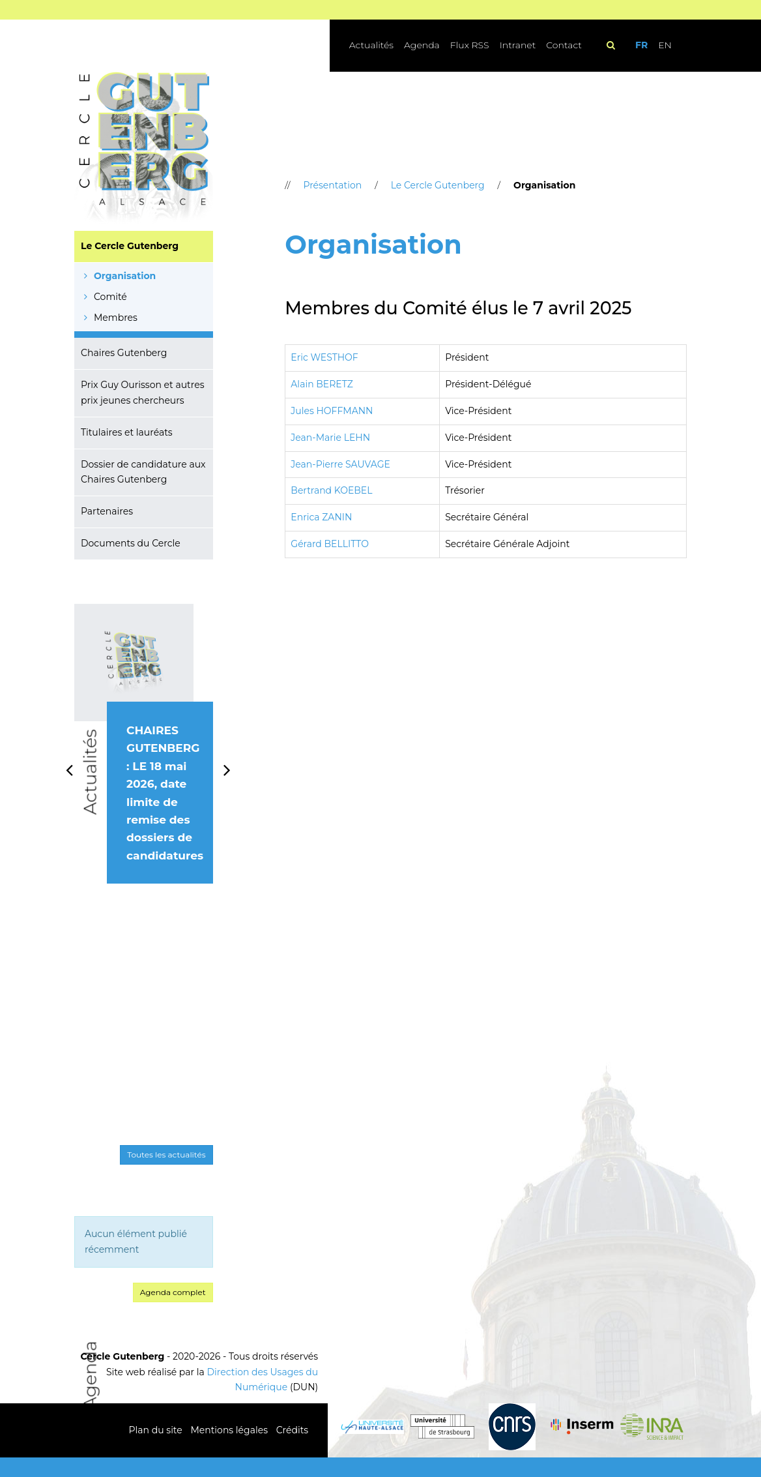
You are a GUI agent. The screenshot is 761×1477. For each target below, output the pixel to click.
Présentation (332, 185)
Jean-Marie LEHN (330, 437)
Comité (110, 297)
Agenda (422, 45)
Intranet (518, 45)
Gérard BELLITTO (330, 544)
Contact (564, 45)
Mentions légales (229, 1430)
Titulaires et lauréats (127, 432)
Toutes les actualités (166, 1154)
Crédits (292, 1430)
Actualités (371, 45)
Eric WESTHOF (324, 357)
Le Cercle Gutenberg (130, 246)
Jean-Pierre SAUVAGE (340, 464)
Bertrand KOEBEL (331, 490)
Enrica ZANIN (321, 517)
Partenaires (107, 511)
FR (641, 45)
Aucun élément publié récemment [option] (136, 1241)
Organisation (125, 276)
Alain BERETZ (322, 384)
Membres (115, 317)
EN (665, 45)
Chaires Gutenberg (124, 353)
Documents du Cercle (130, 543)
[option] (143, 758)
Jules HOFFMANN (332, 411)
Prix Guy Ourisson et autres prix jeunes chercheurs (142, 392)
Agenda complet (173, 1292)
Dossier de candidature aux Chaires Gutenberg (143, 472)
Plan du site (155, 1430)
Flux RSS (469, 45)
